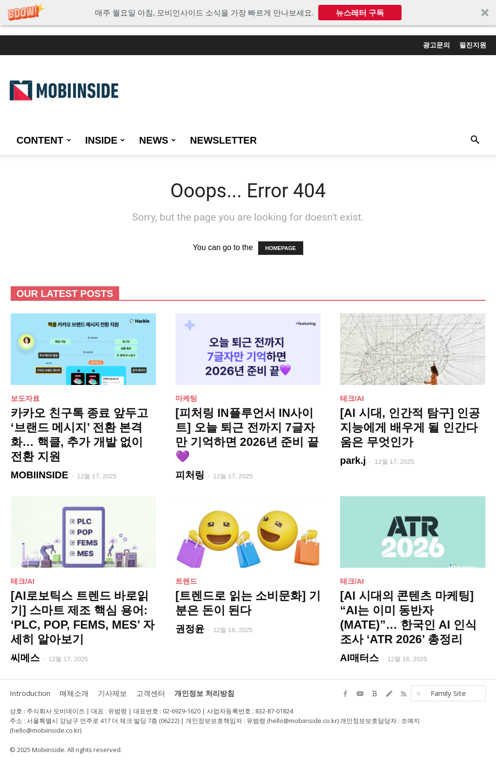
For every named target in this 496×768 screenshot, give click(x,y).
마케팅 (186, 398)
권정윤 (189, 628)
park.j (353, 460)
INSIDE (105, 140)
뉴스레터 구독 (360, 12)
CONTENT (43, 140)
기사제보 (112, 693)
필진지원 (472, 45)
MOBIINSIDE (39, 475)
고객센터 (150, 693)
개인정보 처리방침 (204, 693)
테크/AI (352, 398)
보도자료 (25, 398)
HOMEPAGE (280, 248)
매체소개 (74, 693)
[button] (248, 12)
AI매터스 (359, 657)
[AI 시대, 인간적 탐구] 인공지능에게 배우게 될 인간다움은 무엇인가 (410, 427)
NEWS (157, 140)
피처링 (189, 475)
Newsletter (223, 140)
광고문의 (436, 45)
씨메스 (25, 657)
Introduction (30, 693)
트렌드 (186, 581)
